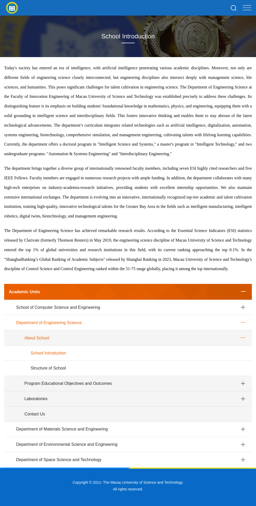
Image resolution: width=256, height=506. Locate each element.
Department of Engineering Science (49, 322)
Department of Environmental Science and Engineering (66, 444)
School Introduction (48, 353)
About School (36, 338)
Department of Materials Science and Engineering (62, 429)
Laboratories (36, 398)
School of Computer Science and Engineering (58, 307)
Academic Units (24, 292)
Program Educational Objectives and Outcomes (68, 383)
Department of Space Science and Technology (59, 459)
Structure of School (48, 368)
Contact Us (34, 414)
